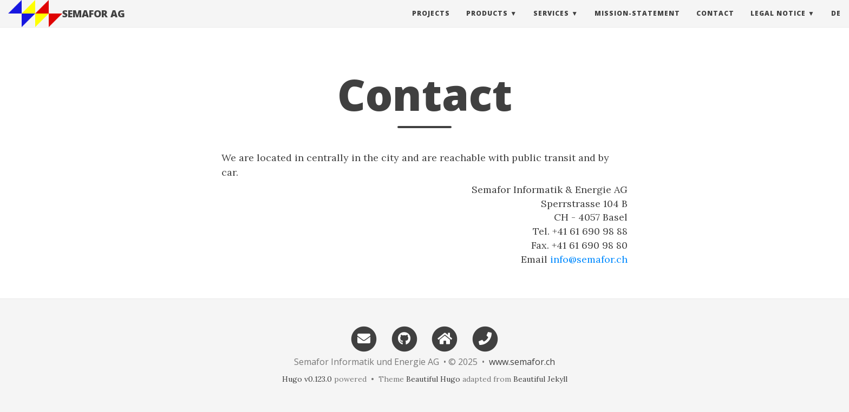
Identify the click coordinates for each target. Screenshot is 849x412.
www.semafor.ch (522, 362)
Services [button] (551, 24)
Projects (431, 24)
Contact (715, 24)
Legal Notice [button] (778, 24)
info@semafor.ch (589, 259)
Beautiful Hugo (433, 379)
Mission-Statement (637, 24)
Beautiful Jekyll (540, 379)
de (836, 24)
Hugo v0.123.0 (307, 379)
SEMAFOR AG (93, 24)
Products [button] (487, 24)
